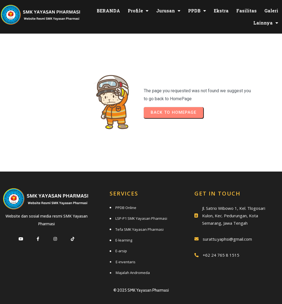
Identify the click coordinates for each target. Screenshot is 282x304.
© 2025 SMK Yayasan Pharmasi (141, 289)
